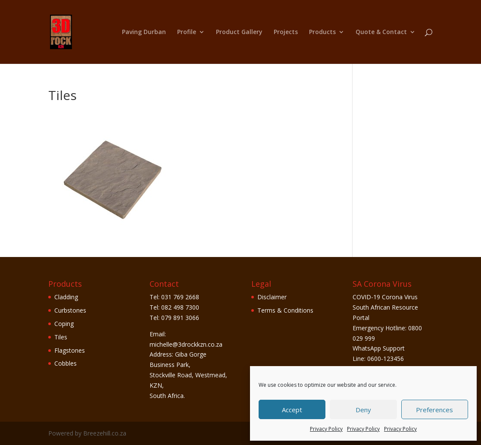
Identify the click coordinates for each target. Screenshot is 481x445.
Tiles (60, 337)
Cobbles (65, 363)
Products (322, 32)
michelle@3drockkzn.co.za (186, 344)
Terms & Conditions (285, 310)
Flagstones (69, 350)
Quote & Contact (381, 32)
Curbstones (70, 310)
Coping (64, 324)
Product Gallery (239, 32)
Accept (292, 409)
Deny (363, 409)
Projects (286, 32)
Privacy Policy (326, 428)
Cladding (66, 297)
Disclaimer (272, 297)
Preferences (434, 409)
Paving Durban (144, 32)
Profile (186, 32)
